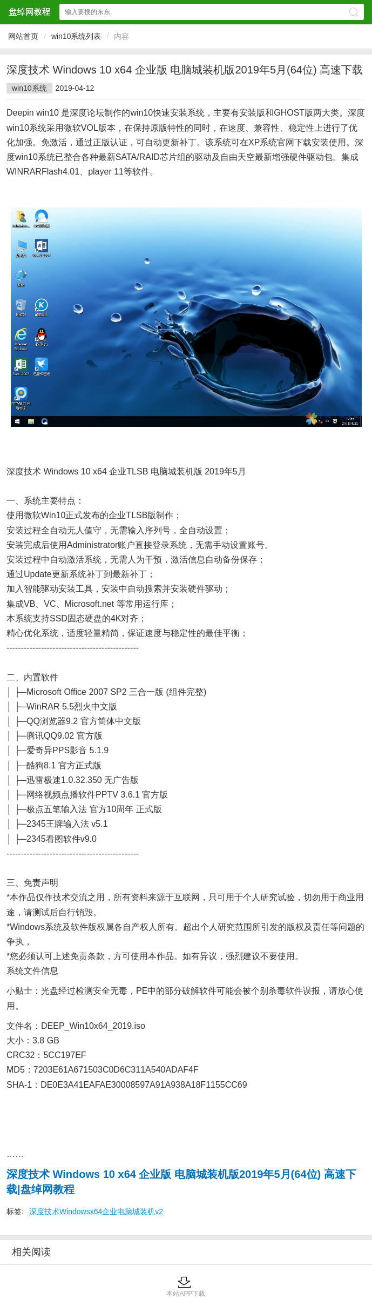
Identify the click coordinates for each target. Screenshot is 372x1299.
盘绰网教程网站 (29, 11)
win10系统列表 (76, 36)
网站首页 (23, 36)
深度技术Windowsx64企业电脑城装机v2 (96, 1211)
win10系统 (29, 88)
